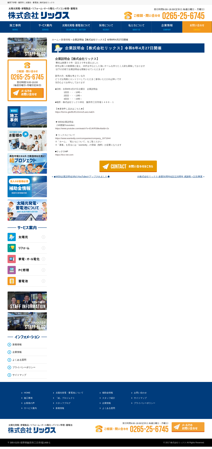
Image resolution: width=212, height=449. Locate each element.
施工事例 (28, 398)
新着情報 (65, 39)
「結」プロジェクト (65, 398)
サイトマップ (19, 375)
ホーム (55, 39)
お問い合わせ (140, 392)
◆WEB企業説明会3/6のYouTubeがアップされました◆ (82, 176)
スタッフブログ (63, 403)
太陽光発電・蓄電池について (69, 392)
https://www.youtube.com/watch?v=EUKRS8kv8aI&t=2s (82, 128)
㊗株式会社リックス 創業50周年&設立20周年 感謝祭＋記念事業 (169, 176)
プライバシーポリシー (23, 367)
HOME (27, 392)
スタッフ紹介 (108, 398)
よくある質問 (19, 359)
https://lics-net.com (64, 155)
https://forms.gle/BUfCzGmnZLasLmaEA (74, 112)
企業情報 (17, 352)
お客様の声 (29, 403)
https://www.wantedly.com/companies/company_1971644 (83, 138)
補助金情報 (107, 392)
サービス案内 (30, 408)
